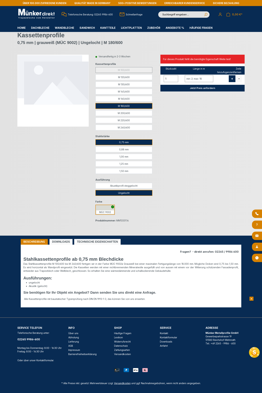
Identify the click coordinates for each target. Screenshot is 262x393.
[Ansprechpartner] (257, 247)
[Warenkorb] (234, 14)
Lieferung (73, 341)
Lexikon (118, 337)
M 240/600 (124, 127)
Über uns (73, 333)
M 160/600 (124, 98)
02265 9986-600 (28, 339)
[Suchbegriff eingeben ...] (180, 14)
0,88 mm (124, 149)
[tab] (34, 242)
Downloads (166, 341)
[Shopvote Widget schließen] (251, 299)
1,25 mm (123, 163)
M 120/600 (124, 77)
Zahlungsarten (122, 350)
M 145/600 (124, 91)
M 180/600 (124, 106)
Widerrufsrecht (122, 341)
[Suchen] (206, 14)
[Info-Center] (257, 225)
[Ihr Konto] (220, 14)
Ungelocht (123, 192)
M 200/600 (124, 113)
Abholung (73, 337)
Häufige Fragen (122, 333)
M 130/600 (124, 84)
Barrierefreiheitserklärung (82, 354)
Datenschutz (121, 345)
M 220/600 (124, 120)
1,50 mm (123, 171)
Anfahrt (164, 345)
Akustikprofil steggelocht (124, 185)
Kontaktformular (44, 360)
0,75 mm (124, 142)
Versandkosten (122, 354)
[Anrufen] (257, 214)
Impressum (74, 350)
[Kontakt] (257, 236)
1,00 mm (123, 156)
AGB (70, 345)
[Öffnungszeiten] (257, 258)
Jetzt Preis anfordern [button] (202, 88)
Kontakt (164, 333)
